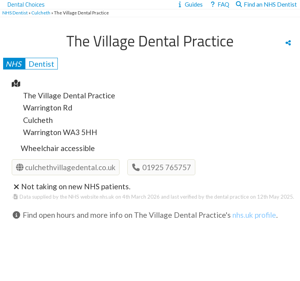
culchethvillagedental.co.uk (66, 167)
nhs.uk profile (254, 214)
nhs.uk (107, 197)
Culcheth (40, 12)
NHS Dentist (15, 12)
